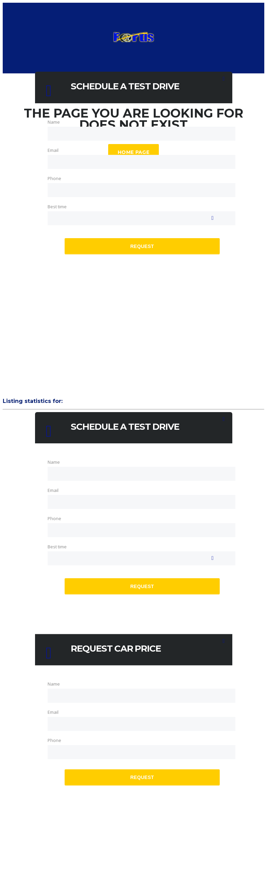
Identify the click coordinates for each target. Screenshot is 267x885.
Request (142, 246)
